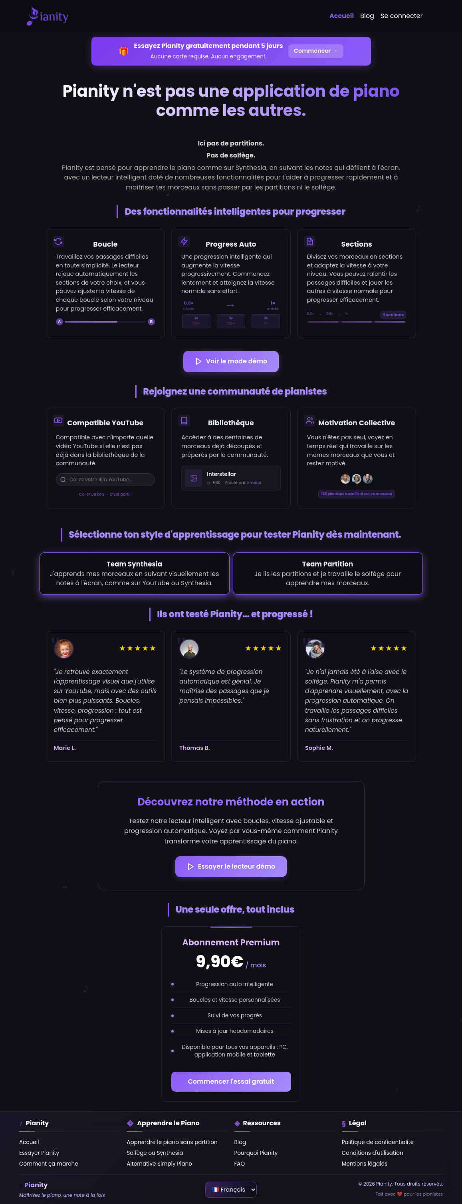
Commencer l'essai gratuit (231, 1081)
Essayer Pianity (39, 1153)
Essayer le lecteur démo (231, 866)
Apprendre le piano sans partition (172, 1142)
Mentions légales (364, 1164)
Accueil (341, 15)
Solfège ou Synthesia (155, 1153)
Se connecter (401, 15)
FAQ (239, 1164)
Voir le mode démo (231, 361)
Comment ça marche (48, 1164)
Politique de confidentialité (378, 1142)
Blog (367, 15)
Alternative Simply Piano (159, 1164)
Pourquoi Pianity (256, 1153)
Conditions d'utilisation (372, 1153)
